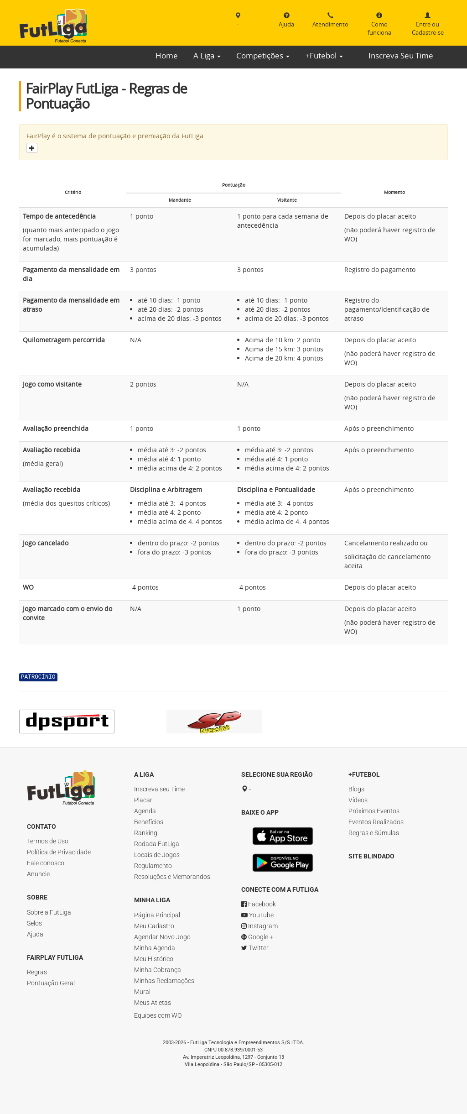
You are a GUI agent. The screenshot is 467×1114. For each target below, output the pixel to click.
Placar (143, 800)
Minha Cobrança (157, 969)
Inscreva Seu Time (400, 55)
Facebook (258, 904)
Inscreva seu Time (159, 789)
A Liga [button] (207, 55)
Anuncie (38, 874)
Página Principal (157, 915)
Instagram (259, 926)
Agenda (145, 811)
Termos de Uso (47, 841)
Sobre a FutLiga (49, 912)
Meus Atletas (152, 1002)
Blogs (356, 789)
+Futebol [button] (324, 55)
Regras (37, 972)
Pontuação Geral (51, 983)
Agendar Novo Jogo (162, 937)
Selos (34, 923)
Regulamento (153, 865)
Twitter (255, 948)
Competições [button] (263, 55)
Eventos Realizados (376, 822)
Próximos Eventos (374, 811)
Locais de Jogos (157, 854)
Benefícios (148, 822)
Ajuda (35, 934)
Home (167, 55)
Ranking (145, 833)
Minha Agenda (154, 948)
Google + (257, 937)
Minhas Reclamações (164, 980)
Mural (142, 991)
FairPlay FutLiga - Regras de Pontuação (106, 96)
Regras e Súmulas (373, 833)
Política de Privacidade (59, 852)
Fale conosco (45, 863)
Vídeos (358, 800)
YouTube (257, 915)
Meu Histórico (153, 958)
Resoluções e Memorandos (172, 876)
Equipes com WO (158, 1015)
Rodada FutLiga (156, 843)
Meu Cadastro (154, 926)
